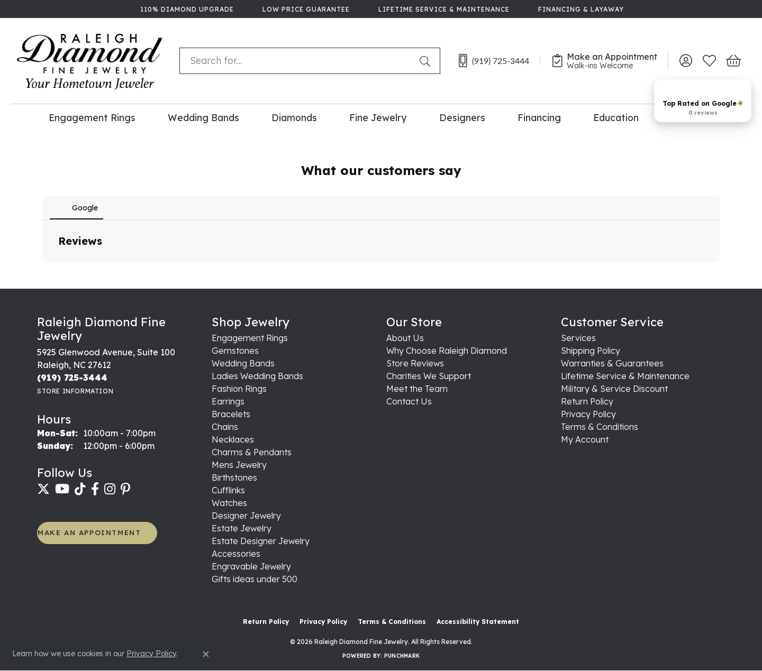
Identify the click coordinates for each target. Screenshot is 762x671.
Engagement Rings (92, 117)
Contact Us (409, 401)
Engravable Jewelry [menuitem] (251, 566)
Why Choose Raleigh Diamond (446, 350)
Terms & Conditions (599, 426)
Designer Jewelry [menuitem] (246, 515)
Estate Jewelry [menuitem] (241, 528)
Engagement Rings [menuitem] (250, 338)
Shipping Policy (590, 350)
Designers (462, 117)
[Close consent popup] (206, 654)
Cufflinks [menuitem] (228, 490)
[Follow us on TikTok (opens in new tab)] (80, 489)
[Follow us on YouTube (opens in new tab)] (62, 489)
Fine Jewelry (377, 117)
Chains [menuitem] (225, 426)
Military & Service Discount (614, 388)
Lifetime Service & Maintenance (625, 376)
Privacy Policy (588, 414)
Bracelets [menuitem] (231, 414)
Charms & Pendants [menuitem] (252, 452)
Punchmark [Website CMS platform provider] (402, 655)
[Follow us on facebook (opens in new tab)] (95, 489)
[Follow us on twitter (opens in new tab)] (43, 489)
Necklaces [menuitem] (233, 439)
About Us (405, 338)
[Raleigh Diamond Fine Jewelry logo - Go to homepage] (89, 61)
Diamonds (294, 117)
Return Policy (587, 401)
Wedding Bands (203, 117)
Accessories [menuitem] (236, 553)
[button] (685, 60)
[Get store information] (75, 391)
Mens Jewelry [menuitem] (239, 464)
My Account (585, 439)
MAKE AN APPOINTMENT (89, 532)
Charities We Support (428, 376)
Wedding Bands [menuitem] (243, 363)
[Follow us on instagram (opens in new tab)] (109, 489)
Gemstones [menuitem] (235, 350)
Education (616, 117)
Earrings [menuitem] (228, 401)
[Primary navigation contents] (381, 117)
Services (578, 338)
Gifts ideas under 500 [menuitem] (254, 579)
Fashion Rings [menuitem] (239, 388)
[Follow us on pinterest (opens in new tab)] (125, 489)
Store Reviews (415, 363)
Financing (539, 117)
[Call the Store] (72, 377)
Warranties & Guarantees (612, 363)
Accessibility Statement (478, 622)
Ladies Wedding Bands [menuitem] (257, 376)
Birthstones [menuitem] (234, 477)
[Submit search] (427, 60)
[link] (186, 9)
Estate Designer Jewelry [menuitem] (261, 541)
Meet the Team (417, 388)
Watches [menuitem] (229, 503)
